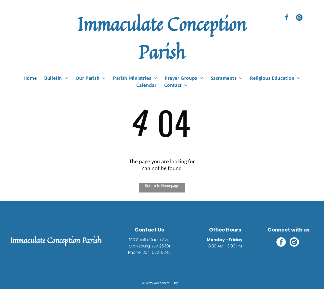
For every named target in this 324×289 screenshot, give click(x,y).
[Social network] (299, 18)
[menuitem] (30, 78)
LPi (180, 283)
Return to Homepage (162, 185)
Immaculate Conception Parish (161, 38)
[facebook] (286, 18)
